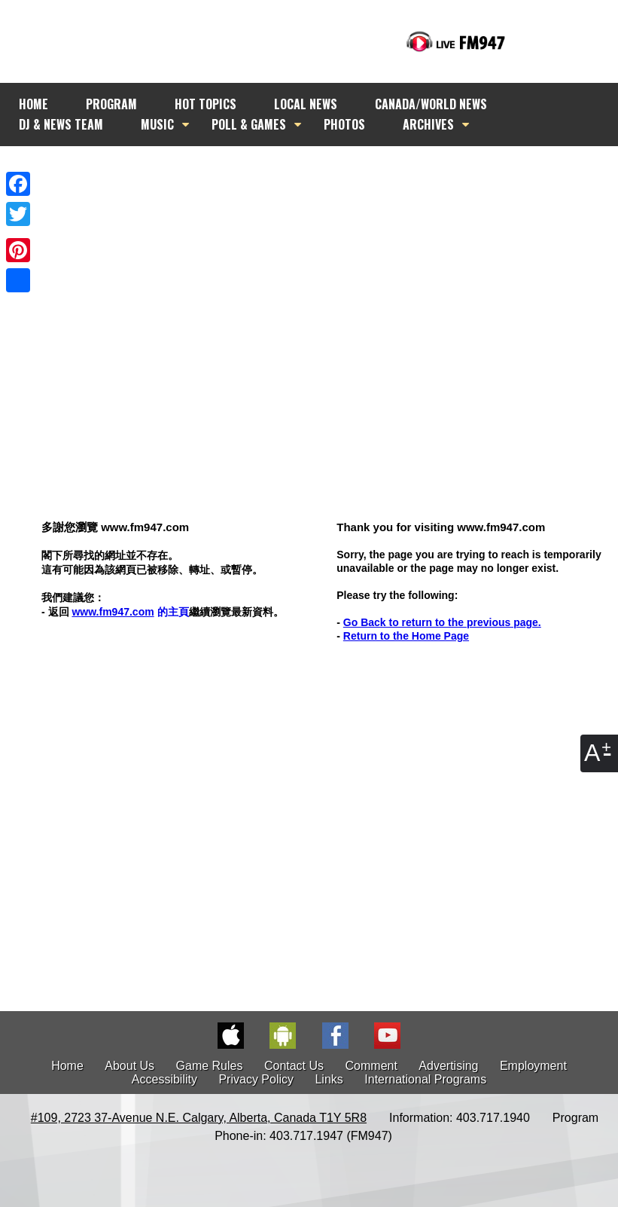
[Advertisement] (301, 305)
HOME (33, 104)
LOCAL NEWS (305, 104)
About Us (129, 1065)
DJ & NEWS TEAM (61, 124)
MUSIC (157, 124)
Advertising (448, 1065)
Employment (533, 1065)
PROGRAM (111, 104)
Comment (371, 1065)
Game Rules (209, 1065)
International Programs (425, 1079)
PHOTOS (344, 124)
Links (328, 1079)
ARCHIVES (428, 124)
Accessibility (164, 1079)
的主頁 (130, 612)
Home (67, 1065)
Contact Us (294, 1065)
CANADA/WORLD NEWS (431, 104)
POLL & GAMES (249, 124)
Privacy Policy (256, 1079)
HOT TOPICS (205, 104)
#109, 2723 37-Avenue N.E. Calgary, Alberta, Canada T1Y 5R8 (199, 1117)
